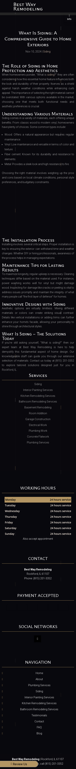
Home (39, 673)
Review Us (19, 764)
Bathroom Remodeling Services (39, 709)
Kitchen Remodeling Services (39, 703)
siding (50, 74)
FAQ (39, 727)
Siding (46, 51)
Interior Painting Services (39, 697)
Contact (39, 721)
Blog (39, 733)
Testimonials (39, 715)
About (39, 679)
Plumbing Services (39, 685)
